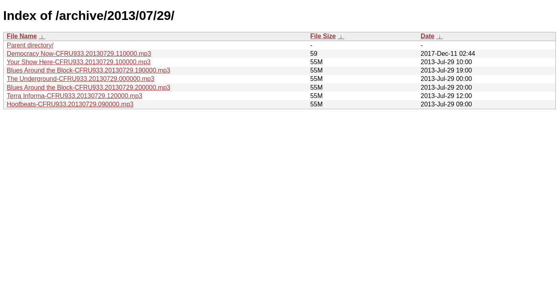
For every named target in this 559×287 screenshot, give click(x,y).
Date (427, 36)
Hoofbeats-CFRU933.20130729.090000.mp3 (70, 104)
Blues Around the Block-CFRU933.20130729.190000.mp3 (88, 70)
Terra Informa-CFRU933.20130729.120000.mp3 (74, 95)
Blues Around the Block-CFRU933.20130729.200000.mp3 (88, 87)
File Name (22, 36)
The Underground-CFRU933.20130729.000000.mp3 (80, 78)
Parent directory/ (30, 45)
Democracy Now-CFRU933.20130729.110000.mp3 (79, 53)
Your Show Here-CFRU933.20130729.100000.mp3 (78, 62)
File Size (323, 36)
